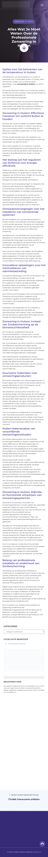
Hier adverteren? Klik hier (17, 644)
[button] (42, 5)
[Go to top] (42, 844)
